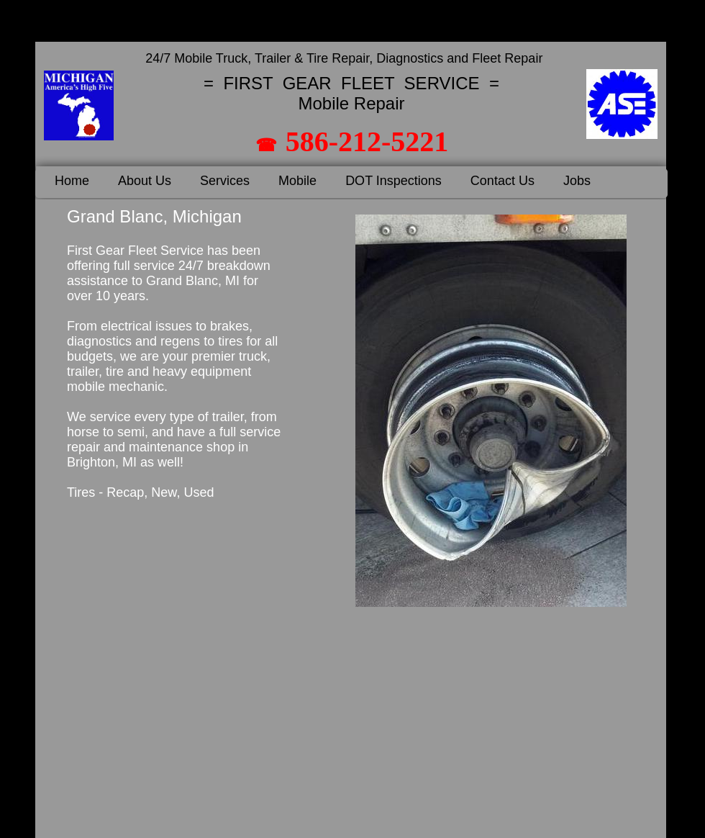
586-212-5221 (367, 141)
